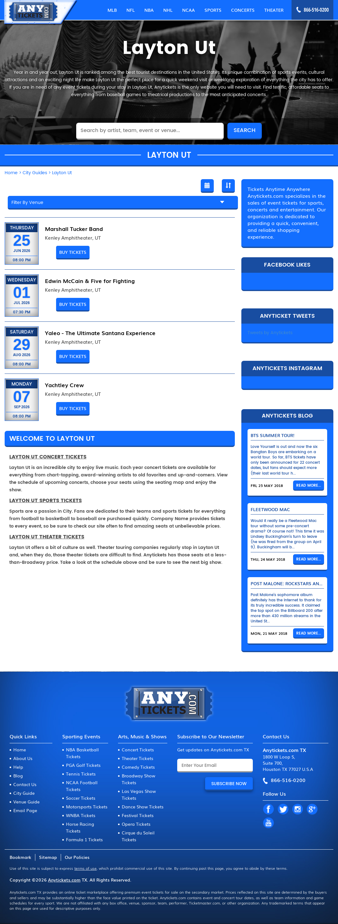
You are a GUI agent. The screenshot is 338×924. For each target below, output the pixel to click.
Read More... (308, 486)
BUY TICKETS (72, 252)
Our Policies (77, 857)
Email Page (25, 810)
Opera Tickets (136, 824)
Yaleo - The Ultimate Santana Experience (100, 332)
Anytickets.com (64, 880)
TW (282, 810)
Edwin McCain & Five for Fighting (90, 280)
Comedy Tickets (138, 767)
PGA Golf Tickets (83, 765)
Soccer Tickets (80, 798)
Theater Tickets (137, 758)
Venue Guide (26, 801)
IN (297, 810)
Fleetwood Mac (270, 509)
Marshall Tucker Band (74, 228)
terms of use (85, 868)
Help (18, 767)
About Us (23, 758)
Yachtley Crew (64, 385)
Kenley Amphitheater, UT (73, 238)
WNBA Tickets (80, 815)
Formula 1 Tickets (84, 839)
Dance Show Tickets (143, 806)
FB (268, 810)
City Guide (24, 793)
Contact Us (25, 784)
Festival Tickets (138, 815)
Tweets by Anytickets (270, 332)
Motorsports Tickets (87, 806)
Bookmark (20, 857)
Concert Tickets (138, 749)
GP (312, 810)
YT (268, 823)
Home (19, 749)
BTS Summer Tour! (273, 435)
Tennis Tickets (81, 774)
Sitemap (48, 857)
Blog (18, 775)
